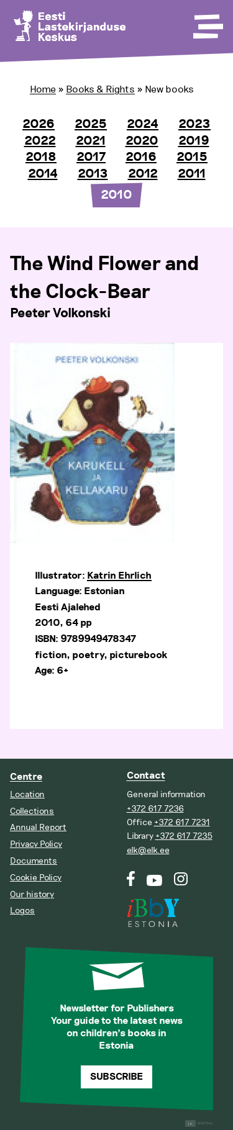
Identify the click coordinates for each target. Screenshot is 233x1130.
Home (43, 89)
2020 (142, 141)
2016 (141, 157)
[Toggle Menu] (206, 22)
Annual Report (38, 827)
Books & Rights (100, 89)
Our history (32, 894)
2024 (142, 124)
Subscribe (116, 1076)
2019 (193, 141)
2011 (192, 174)
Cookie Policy (36, 877)
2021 (91, 141)
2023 (194, 124)
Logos (22, 910)
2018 (41, 157)
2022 (40, 141)
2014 (43, 174)
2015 (192, 157)
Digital (199, 1123)
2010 (116, 195)
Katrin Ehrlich (119, 575)
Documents (33, 861)
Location (27, 794)
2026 (38, 124)
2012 (143, 174)
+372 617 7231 (182, 822)
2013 (93, 174)
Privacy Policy (36, 844)
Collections (32, 811)
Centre (26, 777)
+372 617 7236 (155, 808)
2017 (91, 157)
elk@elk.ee (148, 850)
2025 (91, 124)
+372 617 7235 (183, 836)
